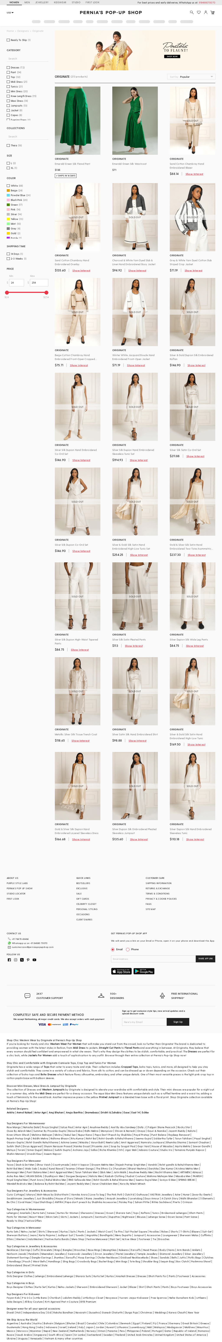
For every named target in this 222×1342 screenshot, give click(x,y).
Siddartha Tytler (163, 1138)
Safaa (94, 1149)
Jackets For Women (40, 1055)
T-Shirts (184, 1231)
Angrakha (92, 1235)
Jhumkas (59, 1257)
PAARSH (197, 1176)
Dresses (192, 1051)
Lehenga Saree (156, 1216)
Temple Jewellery (147, 1253)
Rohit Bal (91, 1138)
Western (21, 1239)
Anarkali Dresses (125, 1276)
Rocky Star (184, 1127)
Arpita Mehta (183, 1146)
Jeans (33, 1235)
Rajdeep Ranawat (179, 1134)
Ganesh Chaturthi (112, 1312)
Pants (81, 1231)
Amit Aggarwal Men (61, 1172)
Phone (135, 949)
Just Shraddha (45, 1198)
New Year (193, 1312)
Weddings (160, 1312)
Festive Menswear (97, 1239)
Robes (164, 1231)
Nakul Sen (70, 1134)
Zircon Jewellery (104, 1253)
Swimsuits (101, 1216)
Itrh (121, 1149)
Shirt (141, 1287)
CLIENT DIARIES (84, 919)
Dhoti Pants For (158, 1276)
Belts (174, 1257)
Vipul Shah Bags (42, 1202)
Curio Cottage (15, 1194)
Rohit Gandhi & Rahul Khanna (116, 1138)
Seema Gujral (143, 1138)
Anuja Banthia (74, 1112)
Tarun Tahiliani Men (86, 1172)
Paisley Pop (125, 1202)
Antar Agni (40, 1112)
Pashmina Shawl (201, 1261)
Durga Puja (131, 1312)
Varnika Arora (79, 1194)
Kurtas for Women (67, 1212)
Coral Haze (24, 1202)
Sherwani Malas (189, 1235)
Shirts (41, 1231)
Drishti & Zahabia (111, 1112)
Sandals (164, 1257)
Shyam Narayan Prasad (58, 1146)
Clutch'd (129, 1194)
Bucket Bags (106, 1261)
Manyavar (107, 1130)
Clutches (208, 1257)
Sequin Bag (167, 1261)
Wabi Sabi (31, 1168)
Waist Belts (39, 1261)
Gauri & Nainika (156, 1130)
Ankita (10, 1112)
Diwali (10, 1312)
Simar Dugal (34, 1149)
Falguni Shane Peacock (161, 1127)
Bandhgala (106, 1235)
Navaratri (81, 1312)
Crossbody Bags (87, 1261)
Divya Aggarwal (32, 1146)
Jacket (123, 1287)
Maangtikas (110, 1249)
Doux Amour (152, 1198)
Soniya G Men (168, 1179)
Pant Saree (190, 1216)
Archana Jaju (80, 1149)
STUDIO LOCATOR (16, 893)
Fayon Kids (13, 1297)
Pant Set (115, 1239)
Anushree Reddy (99, 1127)
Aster (178, 1194)
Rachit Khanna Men (166, 1172)
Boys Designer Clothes (20, 1287)
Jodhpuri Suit (65, 1235)
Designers (23, 30)
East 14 (135, 1112)
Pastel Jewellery (125, 1253)
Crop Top (82, 1062)
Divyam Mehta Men (102, 1164)
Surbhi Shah (14, 1146)
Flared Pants (132, 1047)
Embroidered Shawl (18, 1265)
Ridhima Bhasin (60, 1138)
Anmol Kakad (24, 1112)
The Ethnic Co (104, 1168)
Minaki (79, 1198)
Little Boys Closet (93, 1297)
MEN (27, 2)
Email (117, 949)
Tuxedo (79, 1235)
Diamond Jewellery (171, 1253)
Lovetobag (136, 1198)
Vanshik (152, 1164)
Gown (110, 1212)
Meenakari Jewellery (53, 1253)
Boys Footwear (180, 1287)
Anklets (196, 1249)
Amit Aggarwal (130, 1142)
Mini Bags (121, 1261)
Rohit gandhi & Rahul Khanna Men (179, 1164)
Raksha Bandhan (63, 1312)
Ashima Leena (69, 1142)
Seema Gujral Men (146, 1179)
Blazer (133, 1287)
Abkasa (196, 1172)
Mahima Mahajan (42, 1134)
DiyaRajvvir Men (54, 1176)
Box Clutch (182, 1261)
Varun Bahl (97, 1142)
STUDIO (76, 2)
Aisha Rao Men (15, 1176)
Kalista (192, 1130)
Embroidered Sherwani (103, 1287)
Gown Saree (175, 1216)
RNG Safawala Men (80, 1179)
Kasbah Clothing (114, 1176)
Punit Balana (158, 1134)
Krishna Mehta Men (187, 1168)
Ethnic (10, 1239)
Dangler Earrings (41, 1257)
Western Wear (28, 1040)
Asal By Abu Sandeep (123, 1127)
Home (10, 30)
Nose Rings (94, 1249)
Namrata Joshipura (152, 1142)
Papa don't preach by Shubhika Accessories (91, 1202)
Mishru (58, 1134)
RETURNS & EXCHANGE (158, 888)
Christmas (146, 1312)
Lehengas (12, 1212)
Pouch (26, 1261)
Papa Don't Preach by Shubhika (113, 1134)
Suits (73, 1231)
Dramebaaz (92, 1112)
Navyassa (111, 1297)
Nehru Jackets (66, 1287)
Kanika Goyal (82, 1146)
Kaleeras (124, 1249)
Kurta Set (98, 1276)
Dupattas (114, 1216)
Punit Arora (37, 1179)
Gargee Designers (76, 1176)
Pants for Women (17, 1216)
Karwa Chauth (177, 1312)
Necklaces (13, 1249)
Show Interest (194, 173)
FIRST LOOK (93, 2)
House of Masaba (162, 1146)
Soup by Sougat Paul (123, 1146)
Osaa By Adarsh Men (19, 1130)
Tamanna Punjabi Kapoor (190, 1149)
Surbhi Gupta (62, 1149)
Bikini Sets (52, 1216)
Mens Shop (78, 1239)
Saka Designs (14, 1301)
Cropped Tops (129, 1066)
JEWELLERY (42, 2)
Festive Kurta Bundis (57, 1239)
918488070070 (207, 2)
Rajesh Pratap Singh (19, 1138)
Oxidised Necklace (131, 1257)
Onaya (141, 1130)
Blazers (196, 1231)
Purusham (120, 1168)
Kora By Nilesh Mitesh (132, 1183)
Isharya (30, 1194)
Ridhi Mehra (91, 1130)
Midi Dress (79, 1047)
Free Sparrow (159, 1297)
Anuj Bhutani (56, 1112)
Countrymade (61, 1164)
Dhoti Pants (196, 1212)
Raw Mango (14, 1127)
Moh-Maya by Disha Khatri (53, 1194)
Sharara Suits (83, 1276)
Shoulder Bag (150, 1261)
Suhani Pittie (142, 1202)
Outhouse (142, 1194)
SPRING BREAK (186, 1179)
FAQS (149, 904)
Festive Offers (33, 1220)
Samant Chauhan (199, 1142)
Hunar (186, 1194)
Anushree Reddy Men (141, 1172)
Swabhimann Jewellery (20, 1198)
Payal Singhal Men (17, 1179)
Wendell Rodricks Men (20, 1183)
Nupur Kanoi (85, 1134)
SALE (79, 893)
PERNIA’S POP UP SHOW (20, 888)
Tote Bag (135, 1261)
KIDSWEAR (60, 2)
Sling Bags (69, 1261)
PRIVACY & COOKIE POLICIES (161, 898)
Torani (21, 1149)
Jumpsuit (55, 1085)
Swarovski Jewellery (80, 1253)
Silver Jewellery (194, 1253)
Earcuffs (136, 1249)
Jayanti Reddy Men (78, 1183)
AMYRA (59, 1202)
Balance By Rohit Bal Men (50, 1183)
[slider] (7, 293)
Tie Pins (118, 1231)
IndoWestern (35, 1239)
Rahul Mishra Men (56, 1179)
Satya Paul (66, 1127)
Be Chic (11, 1202)
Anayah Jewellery (116, 1198)
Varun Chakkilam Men (105, 1183)
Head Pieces (150, 1249)
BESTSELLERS (83, 883)
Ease (126, 1112)
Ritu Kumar (77, 1138)
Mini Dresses (25, 1085)
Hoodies (154, 1231)
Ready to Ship (15, 1220)
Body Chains (167, 1249)
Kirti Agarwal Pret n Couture (61, 1301)
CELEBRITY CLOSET (86, 904)
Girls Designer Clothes (20, 1276)
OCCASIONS (83, 914)
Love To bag (97, 1194)
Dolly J (142, 1127)
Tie (154, 1239)
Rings (57, 1249)
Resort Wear (36, 1216)
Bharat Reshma (137, 1168)
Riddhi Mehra (40, 1138)
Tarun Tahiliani (183, 1138)
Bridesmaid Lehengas (174, 1212)
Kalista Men (96, 1176)
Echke (145, 1112)
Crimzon (188, 1202)
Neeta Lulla (112, 1142)
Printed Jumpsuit (109, 1097)
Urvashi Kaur (34, 1153)
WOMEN (14, 2)
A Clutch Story (170, 1198)
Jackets (73, 1216)
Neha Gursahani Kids (181, 1297)
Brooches (163, 1239)
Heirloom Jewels (16, 1253)
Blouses (141, 1216)
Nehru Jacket (28, 1231)
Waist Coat (105, 1231)
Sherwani (52, 1231)
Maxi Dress (40, 1085)
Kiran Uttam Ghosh (18, 1134)
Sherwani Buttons (17, 1235)
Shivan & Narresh (125, 1130)
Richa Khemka (108, 1149)
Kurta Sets (39, 1212)
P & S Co (27, 1297)
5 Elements (206, 1198)
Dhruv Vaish (44, 1164)
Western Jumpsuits (53, 1089)
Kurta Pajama (47, 1235)
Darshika (154, 1168)
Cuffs (36, 1249)
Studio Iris (166, 1149)
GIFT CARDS (82, 898)
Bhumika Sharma (176, 1142)
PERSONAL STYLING (87, 909)
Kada (145, 1257)
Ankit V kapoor (80, 1164)
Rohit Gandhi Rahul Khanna (42, 1142)
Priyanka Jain (100, 1146)
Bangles (67, 1249)
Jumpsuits (87, 1216)
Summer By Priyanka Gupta (49, 1130)
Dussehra (94, 1312)
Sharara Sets (123, 1212)
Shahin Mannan (16, 1153)
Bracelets (46, 1249)
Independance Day (34, 1312)
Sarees (51, 1212)
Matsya (11, 1149)
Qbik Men (105, 1172)
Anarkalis (25, 1212)
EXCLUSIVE (82, 888)
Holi (18, 1312)
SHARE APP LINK (205, 958)
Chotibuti (55, 1297)
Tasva (10, 1164)
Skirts (63, 1216)
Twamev (70, 1168)
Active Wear (129, 1239)
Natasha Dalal (31, 1127)
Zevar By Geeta (201, 1194)
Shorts (174, 1231)
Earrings (26, 1249)
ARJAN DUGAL (34, 1176)
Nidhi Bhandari (189, 1198)
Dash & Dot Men (25, 1164)
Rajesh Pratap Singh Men (130, 1164)
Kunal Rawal (56, 1168)
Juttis (182, 1257)
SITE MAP (151, 909)
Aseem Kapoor (52, 1153)
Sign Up (178, 1021)
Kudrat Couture (136, 1176)
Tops (46, 1066)
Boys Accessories (201, 1287)
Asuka (43, 1168)
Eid (49, 1312)
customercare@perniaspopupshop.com (33, 947)
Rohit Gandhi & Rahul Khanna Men (113, 1179)
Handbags (15, 1261)
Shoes (154, 1257)
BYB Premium (88, 1301)
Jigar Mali (131, 1149)
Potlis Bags (194, 1257)
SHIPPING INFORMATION (158, 883)
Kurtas (64, 1231)
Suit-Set (207, 1231)
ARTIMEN (185, 1172)
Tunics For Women (105, 1062)
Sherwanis (87, 1212)
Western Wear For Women (66, 1043)
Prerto (176, 1202)
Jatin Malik (119, 1172)
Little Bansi (40, 1297)
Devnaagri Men (15, 1172)
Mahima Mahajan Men (160, 1176)
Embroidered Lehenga (60, 1276)
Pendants (33, 1253)
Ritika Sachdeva (161, 1202)
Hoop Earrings (86, 1257)
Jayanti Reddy (176, 1130)
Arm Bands (183, 1249)
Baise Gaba (75, 1130)
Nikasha (84, 1142)
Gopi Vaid (143, 1146)
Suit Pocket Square (136, 1231)
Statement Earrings (18, 1257)
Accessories (153, 1235)
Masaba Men (183, 1176)
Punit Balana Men (37, 1172)
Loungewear (170, 1235)
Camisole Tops (67, 1062)
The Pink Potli (114, 1194)
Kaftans (145, 1212)
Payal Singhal (202, 1138)
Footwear (144, 1239)
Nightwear (128, 1216)
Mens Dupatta (123, 1235)
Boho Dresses (48, 1074)
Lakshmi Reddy (72, 1297)
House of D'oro (64, 1198)
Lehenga (40, 1276)
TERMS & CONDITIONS (158, 893)
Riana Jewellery (95, 1198)
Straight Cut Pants (110, 1047)
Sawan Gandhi (202, 1146)
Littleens (201, 1297)
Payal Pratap (141, 1134)
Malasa (48, 1149)
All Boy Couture (33, 1301)
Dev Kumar (167, 1168)
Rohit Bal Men (15, 1168)
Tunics (155, 1212)
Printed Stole (39, 1265)
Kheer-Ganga (86, 1168)
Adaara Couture (148, 1149)
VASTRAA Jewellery (161, 1194)
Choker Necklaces (107, 1257)
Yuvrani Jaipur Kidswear (134, 1297)
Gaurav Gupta (15, 1142)
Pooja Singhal (50, 1127)
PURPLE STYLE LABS (17, 883)
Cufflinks (206, 1235)
